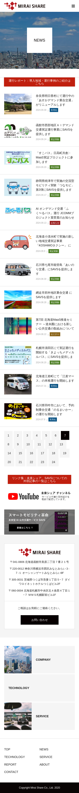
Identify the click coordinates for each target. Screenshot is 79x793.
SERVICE (46, 757)
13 (61, 444)
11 (39, 444)
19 (64, 453)
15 (20, 453)
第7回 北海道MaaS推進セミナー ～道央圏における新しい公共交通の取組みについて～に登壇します (55, 326)
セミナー (55, 334)
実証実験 (55, 139)
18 (53, 453)
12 (50, 444)
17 (42, 453)
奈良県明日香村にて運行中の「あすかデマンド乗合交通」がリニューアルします (55, 100)
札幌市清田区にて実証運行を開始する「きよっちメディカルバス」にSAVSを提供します (55, 354)
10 (28, 444)
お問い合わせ (39, 619)
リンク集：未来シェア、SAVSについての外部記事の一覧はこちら (39, 479)
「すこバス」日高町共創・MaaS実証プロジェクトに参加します (54, 157)
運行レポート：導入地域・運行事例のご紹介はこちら (40, 82)
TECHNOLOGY (14, 757)
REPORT (10, 764)
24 (53, 462)
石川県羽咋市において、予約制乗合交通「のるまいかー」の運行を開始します (55, 410)
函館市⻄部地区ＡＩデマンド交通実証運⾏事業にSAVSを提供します (55, 129)
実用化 (54, 110)
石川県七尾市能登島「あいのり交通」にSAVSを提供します (55, 269)
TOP (7, 749)
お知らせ (55, 223)
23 (42, 462)
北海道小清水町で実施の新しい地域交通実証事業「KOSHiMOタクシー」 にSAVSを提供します (55, 243)
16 (31, 453)
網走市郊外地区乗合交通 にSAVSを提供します (54, 295)
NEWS (44, 749)
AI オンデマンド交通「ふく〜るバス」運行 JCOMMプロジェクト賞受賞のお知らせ (55, 213)
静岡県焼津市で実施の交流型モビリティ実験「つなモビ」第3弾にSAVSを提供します (55, 185)
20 (9, 462)
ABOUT (45, 764)
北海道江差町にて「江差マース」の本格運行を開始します (55, 378)
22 (31, 462)
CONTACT (11, 772)
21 (20, 462)
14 (9, 453)
